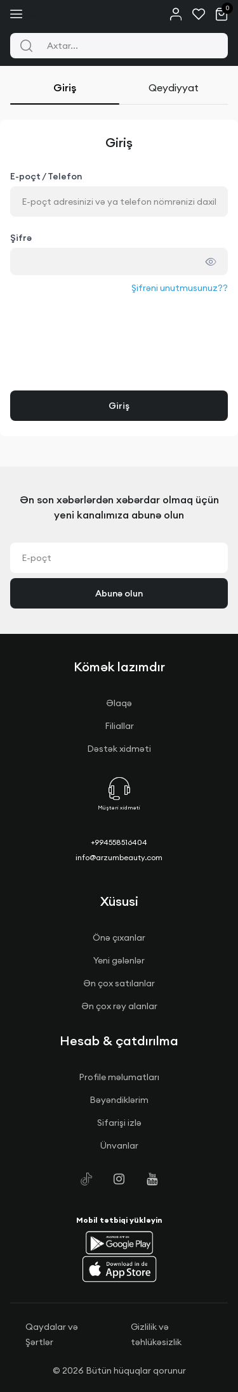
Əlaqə (119, 703)
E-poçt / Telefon (46, 176)
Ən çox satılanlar (119, 983)
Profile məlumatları (119, 1077)
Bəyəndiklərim (119, 1099)
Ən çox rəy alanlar (119, 1006)
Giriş (64, 87)
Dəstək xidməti (119, 748)
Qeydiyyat (174, 87)
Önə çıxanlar (119, 937)
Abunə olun (119, 593)
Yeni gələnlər (119, 960)
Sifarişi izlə (119, 1122)
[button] (119, 1242)
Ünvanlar (119, 1145)
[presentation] (106, 320)
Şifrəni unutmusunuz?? (179, 287)
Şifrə (21, 237)
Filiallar (119, 725)
